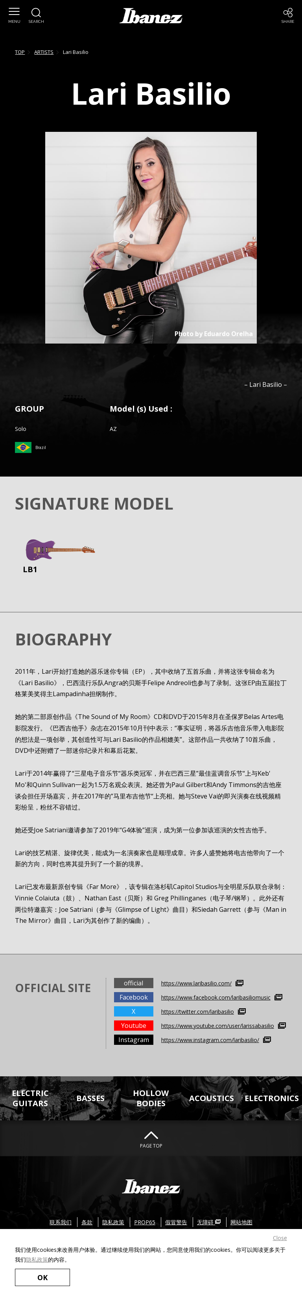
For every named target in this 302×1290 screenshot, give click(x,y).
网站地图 (241, 1222)
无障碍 (209, 1222)
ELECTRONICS (272, 1098)
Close (280, 1238)
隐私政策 (37, 1259)
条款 (86, 1222)
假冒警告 (176, 1222)
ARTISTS (43, 51)
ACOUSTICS (211, 1098)
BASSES (90, 1098)
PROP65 (144, 1222)
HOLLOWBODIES (151, 1098)
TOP (20, 51)
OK (42, 1277)
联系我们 (61, 1222)
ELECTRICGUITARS (30, 1098)
